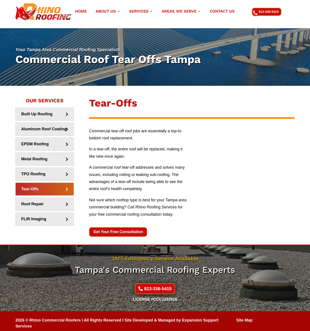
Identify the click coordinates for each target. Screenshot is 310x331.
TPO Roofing (33, 169)
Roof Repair (32, 199)
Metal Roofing (34, 154)
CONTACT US (222, 11)
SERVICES (139, 11)
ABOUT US (106, 11)
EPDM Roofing (35, 139)
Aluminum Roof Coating (44, 124)
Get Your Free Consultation (119, 227)
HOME (81, 11)
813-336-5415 (269, 11)
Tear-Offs (30, 184)
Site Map (244, 316)
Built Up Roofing (36, 109)
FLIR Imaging (33, 214)
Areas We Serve (179, 11)
